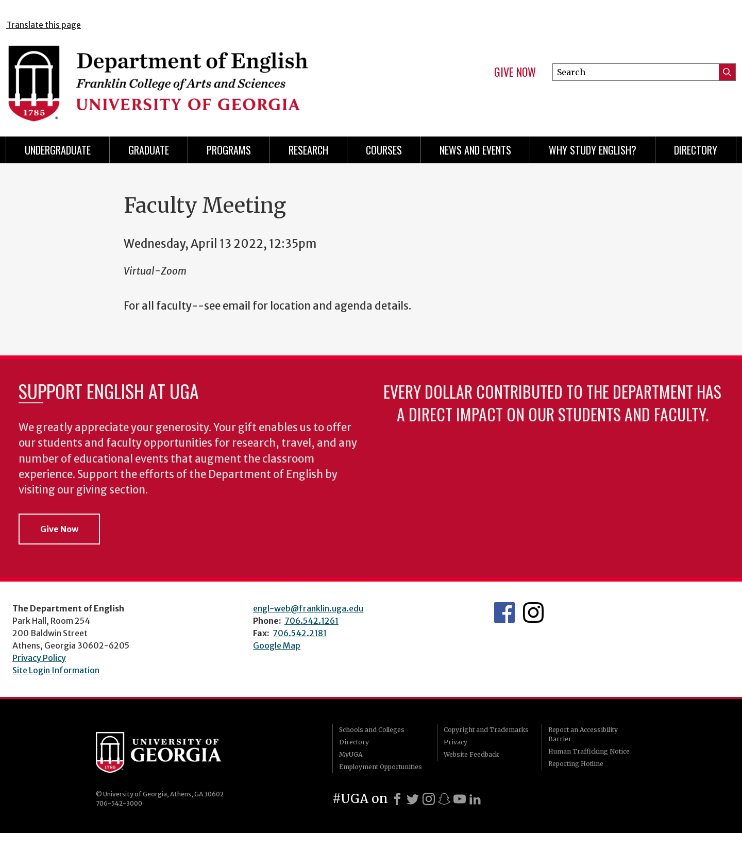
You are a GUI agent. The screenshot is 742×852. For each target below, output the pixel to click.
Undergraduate (58, 150)
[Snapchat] (444, 799)
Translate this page (43, 25)
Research (308, 150)
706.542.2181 (300, 633)
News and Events (475, 150)
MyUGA (350, 754)
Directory (695, 150)
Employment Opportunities (380, 767)
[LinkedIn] (475, 799)
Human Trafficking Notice (589, 751)
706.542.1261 (311, 621)
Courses (384, 150)
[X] (413, 799)
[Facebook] (397, 799)
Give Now (515, 72)
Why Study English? (592, 150)
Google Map (276, 645)
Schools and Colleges (371, 730)
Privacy (455, 742)
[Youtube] (459, 799)
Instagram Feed (533, 612)
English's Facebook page (504, 612)
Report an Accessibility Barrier (583, 734)
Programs (229, 150)
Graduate (148, 150)
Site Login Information (55, 670)
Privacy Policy (39, 658)
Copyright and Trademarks (486, 730)
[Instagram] (429, 799)
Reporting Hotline (575, 764)
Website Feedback (471, 754)
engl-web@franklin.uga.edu (308, 608)
